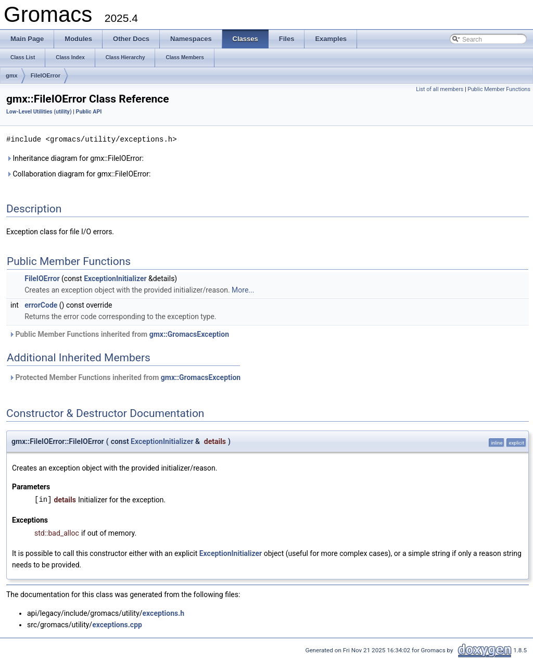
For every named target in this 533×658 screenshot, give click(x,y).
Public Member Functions (498, 89)
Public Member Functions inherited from (119, 334)
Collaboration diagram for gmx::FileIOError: (78, 173)
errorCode (40, 304)
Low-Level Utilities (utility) (39, 111)
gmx (12, 75)
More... (243, 289)
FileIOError (45, 75)
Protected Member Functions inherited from (124, 377)
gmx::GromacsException (189, 334)
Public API (89, 111)
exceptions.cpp (117, 624)
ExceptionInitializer (115, 278)
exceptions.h (164, 613)
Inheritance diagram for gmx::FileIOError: (75, 158)
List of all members (439, 89)
